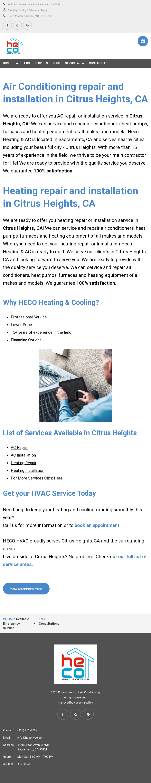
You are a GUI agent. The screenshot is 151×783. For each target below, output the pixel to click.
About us (23, 63)
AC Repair (19, 447)
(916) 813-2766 (27, 730)
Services (41, 63)
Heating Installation (27, 470)
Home (7, 63)
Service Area (74, 63)
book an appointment (97, 525)
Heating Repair (23, 462)
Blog (56, 63)
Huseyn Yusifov (83, 702)
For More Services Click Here (36, 478)
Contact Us (98, 63)
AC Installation (23, 455)
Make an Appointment (26, 588)
